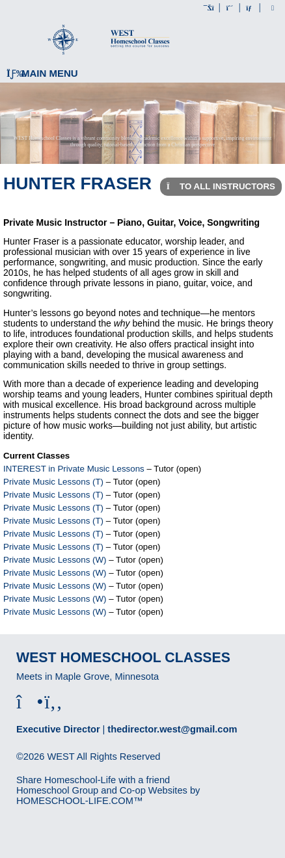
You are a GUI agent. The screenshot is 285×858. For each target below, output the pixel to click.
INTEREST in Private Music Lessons (73, 469)
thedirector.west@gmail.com (172, 729)
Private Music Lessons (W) (55, 560)
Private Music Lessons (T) (53, 482)
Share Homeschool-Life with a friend (93, 780)
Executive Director (58, 729)
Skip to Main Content (70, 767)
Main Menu (42, 73)
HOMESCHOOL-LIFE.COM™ (79, 801)
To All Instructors (221, 186)
